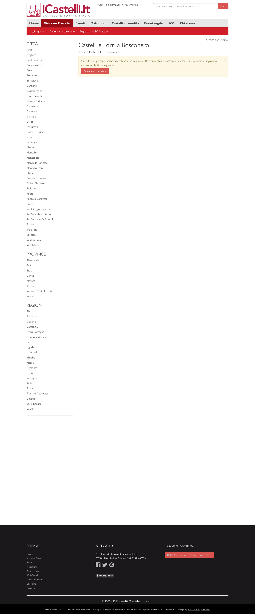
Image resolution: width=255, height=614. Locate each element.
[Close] (224, 60)
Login (100, 5)
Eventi (80, 23)
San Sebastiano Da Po (39, 214)
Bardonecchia (34, 60)
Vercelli (31, 296)
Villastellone (33, 245)
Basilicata (32, 316)
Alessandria (33, 260)
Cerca (223, 6)
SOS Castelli (32, 575)
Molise (30, 362)
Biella (29, 270)
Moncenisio (33, 157)
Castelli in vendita (125, 23)
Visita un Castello (57, 23)
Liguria (30, 347)
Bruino (30, 70)
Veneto (31, 409)
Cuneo (30, 275)
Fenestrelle (32, 127)
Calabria (31, 321)
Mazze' (30, 147)
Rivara (30, 193)
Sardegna (32, 378)
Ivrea (29, 137)
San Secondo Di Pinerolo (40, 219)
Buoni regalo (153, 23)
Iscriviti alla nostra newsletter (189, 555)
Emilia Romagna (35, 332)
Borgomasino (34, 65)
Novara (31, 281)
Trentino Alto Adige (37, 393)
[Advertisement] (50, 472)
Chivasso (32, 111)
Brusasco (32, 75)
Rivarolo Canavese (37, 199)
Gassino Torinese (36, 132)
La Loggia (32, 142)
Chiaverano (33, 106)
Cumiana (31, 116)
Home (34, 23)
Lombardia (33, 352)
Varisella (31, 234)
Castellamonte (34, 96)
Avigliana (31, 55)
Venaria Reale (34, 240)
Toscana (31, 388)
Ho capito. (205, 609)
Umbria (31, 398)
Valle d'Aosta (34, 404)
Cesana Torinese (36, 101)
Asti (29, 265)
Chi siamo (187, 23)
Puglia (30, 373)
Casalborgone (34, 91)
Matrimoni (98, 23)
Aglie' (29, 49)
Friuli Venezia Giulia (37, 337)
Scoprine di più (194, 609)
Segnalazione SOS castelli (94, 31)
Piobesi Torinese (35, 183)
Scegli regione (36, 31)
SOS (171, 23)
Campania (32, 326)
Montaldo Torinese (37, 163)
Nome (224, 40)
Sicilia (29, 383)
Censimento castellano (62, 31)
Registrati (113, 5)
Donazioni (130, 5)
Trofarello (32, 229)
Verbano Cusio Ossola (39, 291)
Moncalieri (32, 152)
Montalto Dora (35, 168)
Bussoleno (32, 80)
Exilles (30, 121)
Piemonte (32, 368)
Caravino (32, 85)
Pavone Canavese (36, 178)
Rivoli (30, 204)
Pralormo (32, 188)
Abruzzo (31, 311)
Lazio (30, 342)
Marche (31, 357)
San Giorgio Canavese (39, 209)
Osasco (31, 173)
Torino (30, 224)
